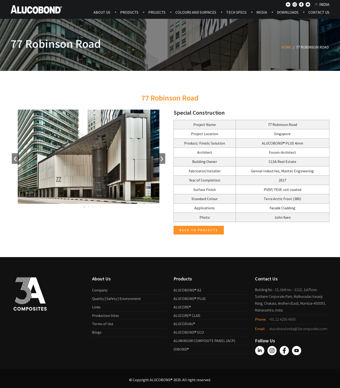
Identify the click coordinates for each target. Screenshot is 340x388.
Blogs (97, 332)
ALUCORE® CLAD (187, 315)
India (322, 4)
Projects (157, 12)
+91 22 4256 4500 (282, 319)
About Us (102, 12)
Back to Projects (198, 230)
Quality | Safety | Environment (116, 298)
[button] (84, 208)
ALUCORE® (182, 307)
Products (129, 12)
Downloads (287, 12)
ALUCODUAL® (184, 323)
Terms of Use (102, 323)
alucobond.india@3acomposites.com (298, 328)
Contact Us (318, 12)
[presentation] (15, 159)
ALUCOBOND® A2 (187, 290)
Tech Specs (236, 12)
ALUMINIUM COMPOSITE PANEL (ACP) (204, 340)
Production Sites (105, 315)
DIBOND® (181, 349)
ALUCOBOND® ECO (189, 332)
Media (261, 12)
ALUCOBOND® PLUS (190, 298)
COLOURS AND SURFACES (195, 12)
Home (286, 47)
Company (99, 290)
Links (96, 307)
